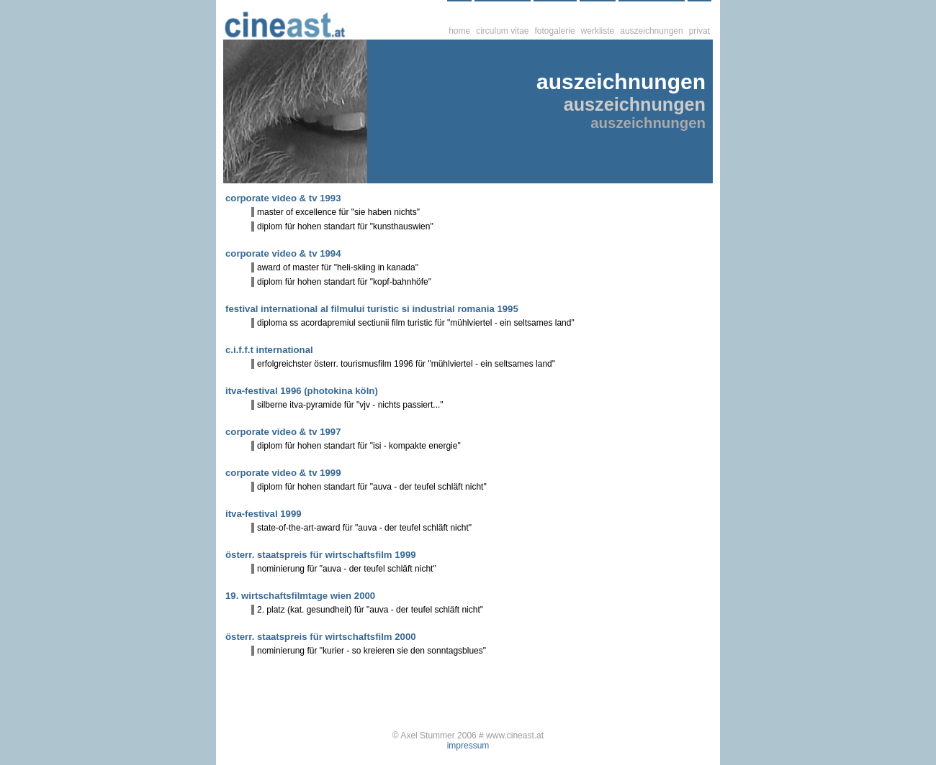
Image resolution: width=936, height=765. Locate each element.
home (459, 31)
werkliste (598, 31)
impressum (468, 746)
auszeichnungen (651, 31)
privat (699, 31)
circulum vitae (502, 31)
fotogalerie (555, 31)
